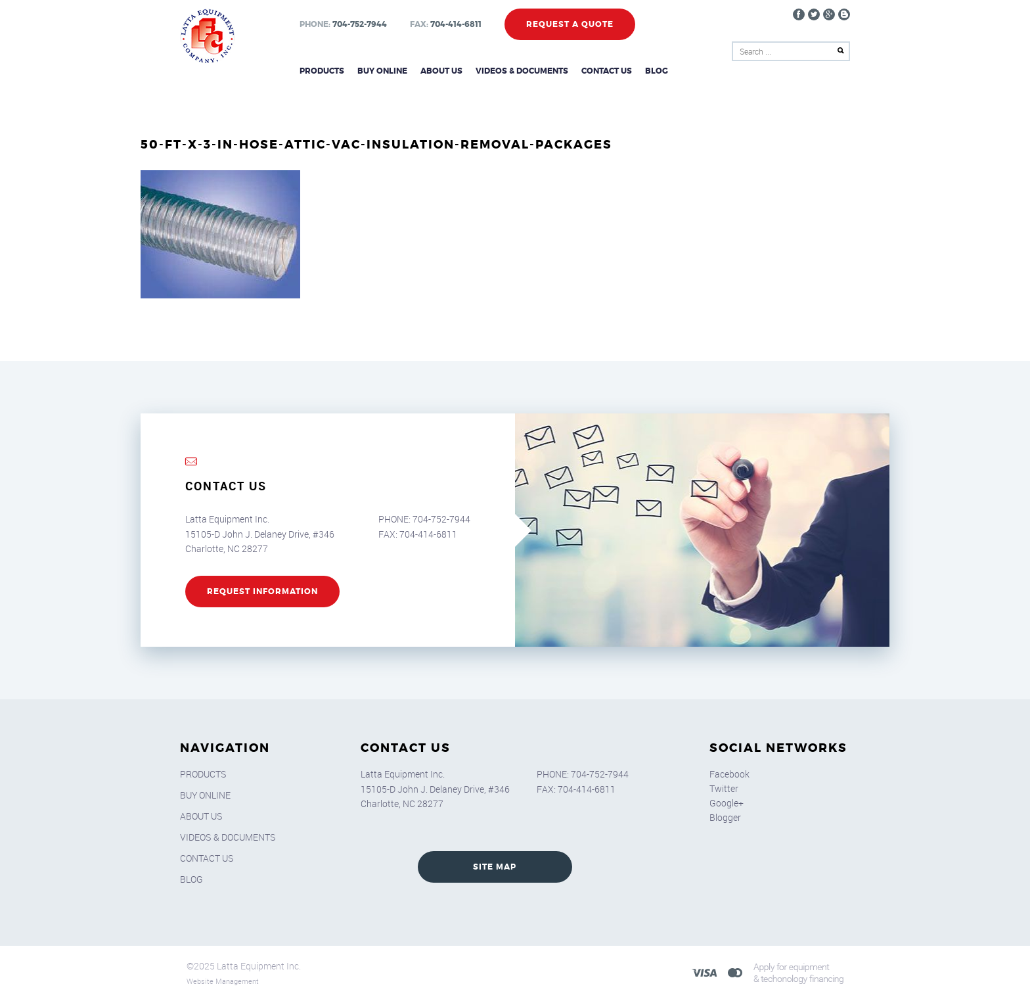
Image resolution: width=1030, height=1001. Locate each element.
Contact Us (606, 71)
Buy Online (382, 71)
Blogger (725, 817)
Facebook (729, 774)
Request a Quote (570, 24)
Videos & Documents (522, 71)
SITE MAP (494, 867)
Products (322, 71)
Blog (656, 71)
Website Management (223, 981)
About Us (441, 71)
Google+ (726, 803)
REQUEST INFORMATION (262, 591)
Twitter (723, 788)
